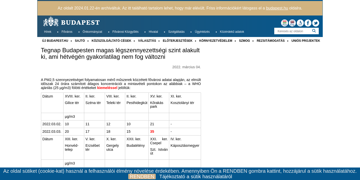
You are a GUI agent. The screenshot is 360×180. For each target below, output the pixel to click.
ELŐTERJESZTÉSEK (177, 40)
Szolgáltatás (176, 32)
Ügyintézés (202, 32)
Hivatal (153, 32)
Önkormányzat (92, 32)
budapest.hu (277, 8)
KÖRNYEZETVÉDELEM (215, 40)
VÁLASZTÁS (147, 40)
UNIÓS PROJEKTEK (306, 40)
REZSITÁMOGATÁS (271, 40)
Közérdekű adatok (232, 32)
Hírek (48, 32)
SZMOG (244, 40)
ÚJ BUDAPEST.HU (55, 40)
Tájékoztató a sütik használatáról (195, 176)
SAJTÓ (80, 40)
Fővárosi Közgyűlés (125, 32)
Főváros (67, 32)
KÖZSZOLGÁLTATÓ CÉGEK (112, 40)
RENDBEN (142, 176)
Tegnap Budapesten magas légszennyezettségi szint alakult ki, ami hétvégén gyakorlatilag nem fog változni (120, 53)
